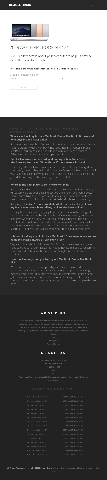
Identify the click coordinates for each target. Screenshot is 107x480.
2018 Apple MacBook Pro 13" (37, 451)
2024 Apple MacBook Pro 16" (73, 451)
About (53, 334)
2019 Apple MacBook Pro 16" (37, 438)
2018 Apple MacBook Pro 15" (73, 397)
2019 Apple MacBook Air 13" (37, 442)
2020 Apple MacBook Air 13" (37, 401)
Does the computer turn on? (24, 74)
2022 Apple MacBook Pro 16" (73, 442)
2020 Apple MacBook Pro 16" (73, 405)
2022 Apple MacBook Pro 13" (73, 417)
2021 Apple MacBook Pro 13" (73, 413)
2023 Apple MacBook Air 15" (37, 426)
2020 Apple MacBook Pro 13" (37, 397)
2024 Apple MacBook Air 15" (37, 430)
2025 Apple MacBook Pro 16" (73, 455)
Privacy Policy (54, 341)
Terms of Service (53, 344)
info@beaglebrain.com (53, 363)
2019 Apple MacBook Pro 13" (37, 455)
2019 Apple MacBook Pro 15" (73, 401)
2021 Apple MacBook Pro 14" (73, 422)
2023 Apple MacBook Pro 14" (73, 430)
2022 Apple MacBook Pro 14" (73, 426)
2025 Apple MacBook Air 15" (37, 434)
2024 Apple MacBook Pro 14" (73, 434)
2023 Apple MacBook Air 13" (37, 413)
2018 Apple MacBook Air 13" (37, 446)
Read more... (84, 330)
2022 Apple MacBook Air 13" (37, 409)
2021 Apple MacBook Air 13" (37, 405)
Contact (53, 337)
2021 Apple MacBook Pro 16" (73, 438)
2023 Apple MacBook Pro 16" (73, 446)
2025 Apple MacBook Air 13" (37, 422)
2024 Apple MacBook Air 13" (37, 417)
